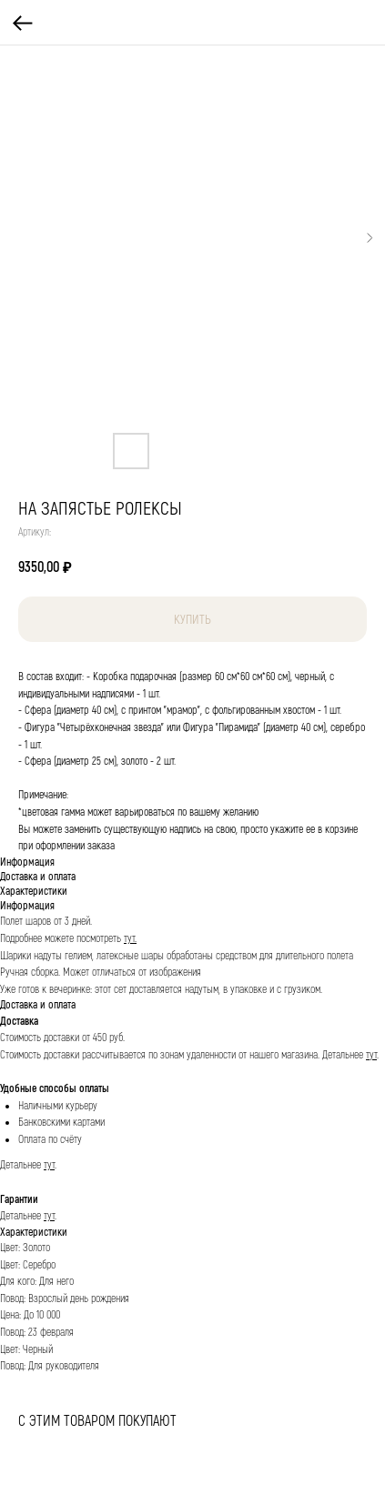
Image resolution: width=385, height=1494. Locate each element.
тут (371, 1055)
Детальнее (344, 1055)
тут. (130, 939)
